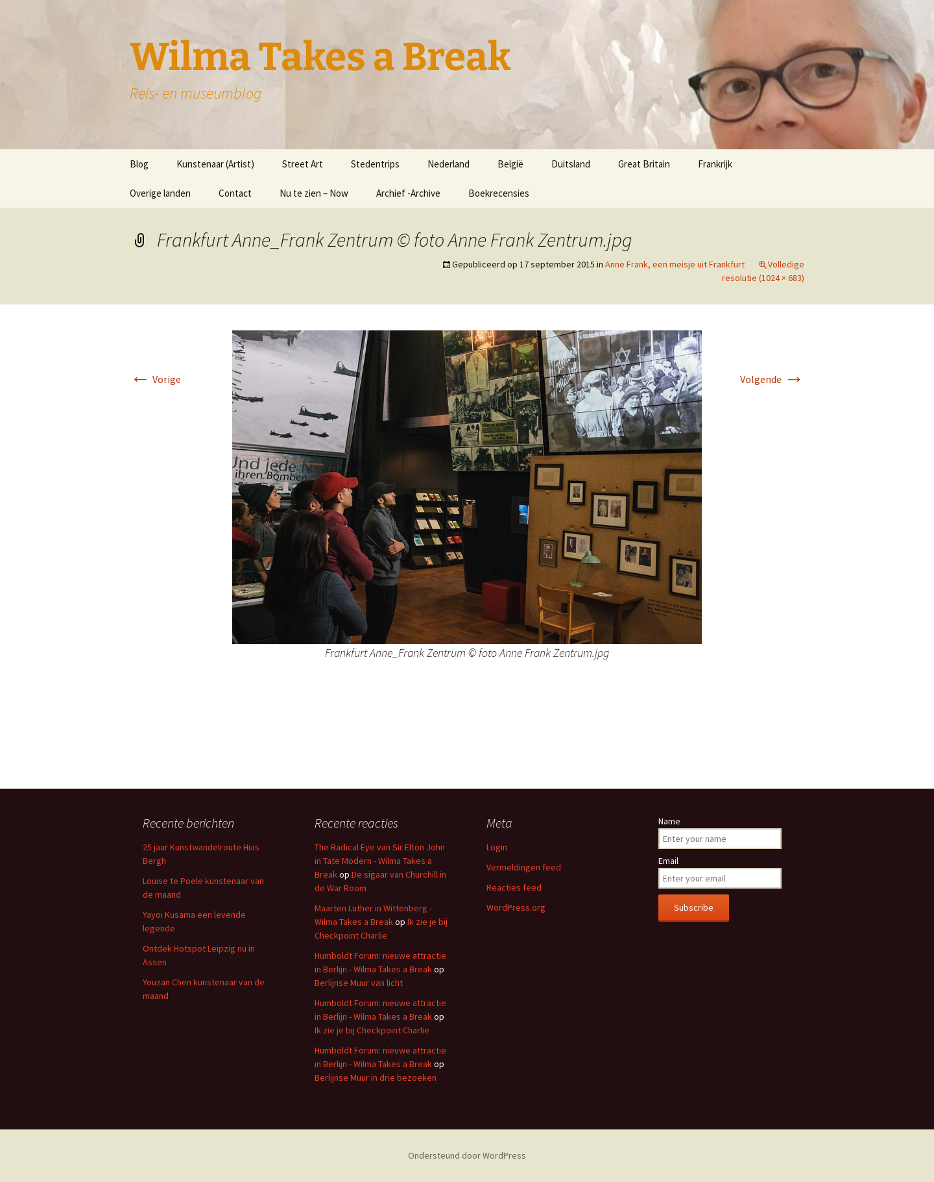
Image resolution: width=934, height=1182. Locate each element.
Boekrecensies (498, 193)
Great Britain (644, 164)
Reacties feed (514, 887)
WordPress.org (515, 907)
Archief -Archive (408, 193)
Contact (235, 193)
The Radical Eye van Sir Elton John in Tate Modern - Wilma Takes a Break (380, 860)
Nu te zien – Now (314, 193)
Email (668, 861)
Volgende (772, 379)
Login (496, 847)
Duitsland (570, 164)
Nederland (448, 164)
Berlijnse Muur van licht (359, 983)
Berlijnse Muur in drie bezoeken (376, 1077)
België (510, 164)
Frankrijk (715, 164)
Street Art (302, 164)
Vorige (155, 379)
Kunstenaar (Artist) (215, 164)
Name (669, 821)
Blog (139, 164)
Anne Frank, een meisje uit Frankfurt (675, 264)
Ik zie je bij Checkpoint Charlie (372, 1030)
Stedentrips (375, 164)
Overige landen (160, 193)
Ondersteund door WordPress (467, 1155)
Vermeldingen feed (523, 867)
